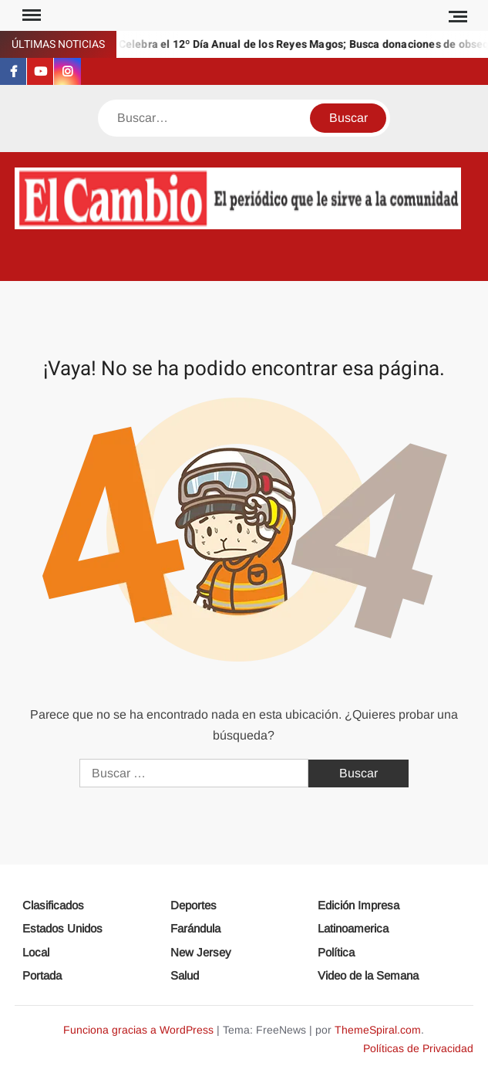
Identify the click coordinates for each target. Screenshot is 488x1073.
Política (336, 952)
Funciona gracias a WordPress (138, 1030)
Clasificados (53, 905)
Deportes (193, 905)
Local (35, 952)
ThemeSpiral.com (378, 1030)
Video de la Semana (368, 975)
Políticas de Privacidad (418, 1048)
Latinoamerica (353, 928)
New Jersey (200, 952)
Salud (184, 975)
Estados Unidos (62, 928)
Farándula (195, 928)
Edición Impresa (358, 905)
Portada (42, 975)
